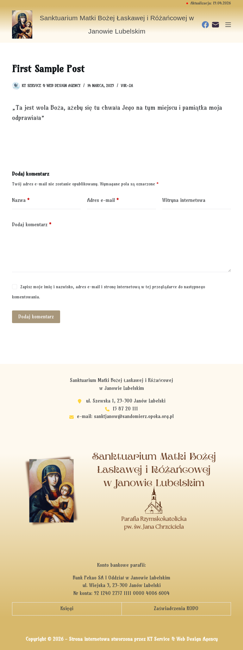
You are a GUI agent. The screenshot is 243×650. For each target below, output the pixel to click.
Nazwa (20, 200)
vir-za (127, 85)
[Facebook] (205, 24)
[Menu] (228, 25)
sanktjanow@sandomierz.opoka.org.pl (134, 416)
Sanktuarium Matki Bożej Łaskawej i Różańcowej (121, 380)
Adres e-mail (103, 200)
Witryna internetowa (183, 200)
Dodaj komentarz (31, 225)
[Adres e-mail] (215, 24)
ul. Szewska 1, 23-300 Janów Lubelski (125, 401)
